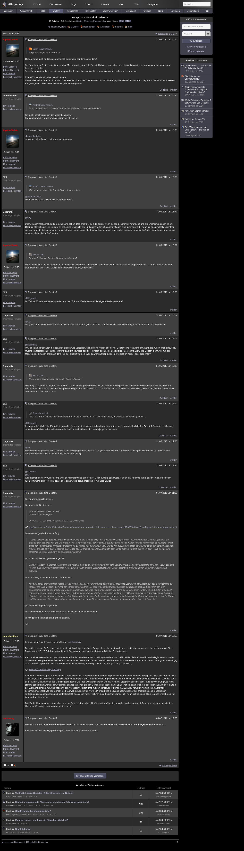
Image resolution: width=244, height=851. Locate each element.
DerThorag (8, 718)
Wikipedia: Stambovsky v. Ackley (45, 669)
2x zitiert (164, 90)
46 (47, 806)
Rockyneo (165, 806)
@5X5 (28, 218)
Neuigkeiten (153, 4)
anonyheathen (10, 636)
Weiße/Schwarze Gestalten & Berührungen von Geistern (44, 793)
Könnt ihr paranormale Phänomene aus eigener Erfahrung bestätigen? (52, 802)
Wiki (136, 4)
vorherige (162, 33)
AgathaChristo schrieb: (41, 105)
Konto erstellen (198, 51)
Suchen (119, 26)
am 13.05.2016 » (163, 793)
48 (52, 806)
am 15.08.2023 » (163, 829)
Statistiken (105, 4)
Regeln (30, 842)
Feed (121, 21)
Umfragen (175, 11)
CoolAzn (10, 797)
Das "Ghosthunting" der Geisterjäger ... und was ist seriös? (196, 131)
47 (49, 806)
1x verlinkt (163, 436)
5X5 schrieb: (36, 255)
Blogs (73, 4)
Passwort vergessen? (196, 46)
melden (173, 90)
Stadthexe (165, 814)
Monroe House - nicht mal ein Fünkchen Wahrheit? (42, 820)
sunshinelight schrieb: (40, 49)
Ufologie (147, 11)
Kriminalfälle (72, 11)
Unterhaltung (193, 11)
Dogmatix (8, 212)
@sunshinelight (32, 136)
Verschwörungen (110, 11)
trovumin (10, 806)
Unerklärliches (23, 829)
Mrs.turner (165, 823)
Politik (42, 11)
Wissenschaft (26, 11)
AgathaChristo (10, 39)
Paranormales (99, 21)
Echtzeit (37, 4)
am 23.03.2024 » (163, 811)
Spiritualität (91, 11)
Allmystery (15, 4)
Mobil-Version (41, 842)
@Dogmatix (31, 298)
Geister (79, 21)
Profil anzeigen (10, 67)
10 (50, 814)
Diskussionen (56, 4)
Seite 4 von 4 (11, 33)
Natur (160, 11)
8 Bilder (74, 26)
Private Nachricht (11, 70)
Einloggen (197, 41)
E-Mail (127, 21)
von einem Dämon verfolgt (196, 112)
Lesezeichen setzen (12, 77)
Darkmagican (12, 814)
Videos (88, 4)
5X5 (5, 177)
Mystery (56, 11)
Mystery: (10, 793)
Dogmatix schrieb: (39, 413)
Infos (130, 26)
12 (55, 814)
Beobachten (89, 26)
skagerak (166, 832)
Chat (122, 4)
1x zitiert (164, 206)
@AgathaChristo (33, 196)
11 (52, 814)
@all (27, 474)
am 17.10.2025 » (163, 802)
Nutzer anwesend (196, 19)
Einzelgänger (165, 797)
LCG (8, 832)
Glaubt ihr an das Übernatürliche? (33, 811)
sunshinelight (10, 95)
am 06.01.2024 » (163, 820)
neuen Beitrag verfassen (92, 776)
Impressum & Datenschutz (14, 842)
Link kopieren (9, 73)
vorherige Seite (169, 765)
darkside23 (11, 823)
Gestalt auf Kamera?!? (196, 121)
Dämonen (88, 21)
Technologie (130, 11)
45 (44, 806)
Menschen (8, 11)
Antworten (105, 26)
